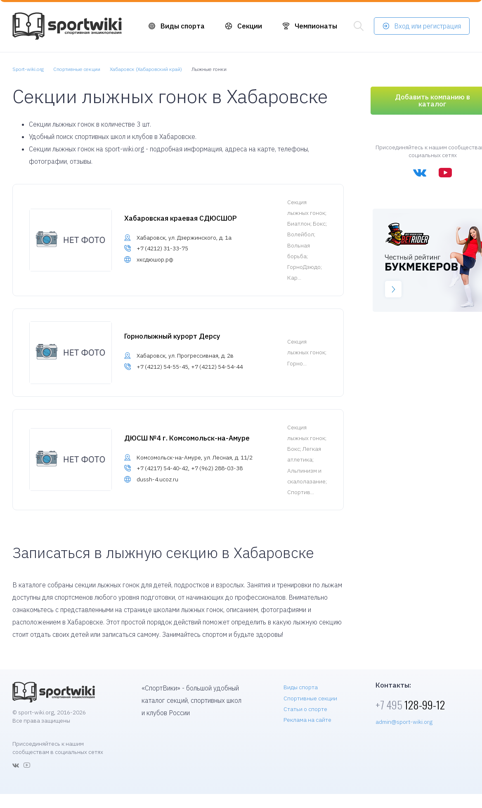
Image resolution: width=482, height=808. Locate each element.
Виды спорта (183, 26)
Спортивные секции (310, 698)
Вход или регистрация (427, 26)
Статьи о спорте (305, 709)
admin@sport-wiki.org (404, 722)
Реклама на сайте (307, 719)
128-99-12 (410, 705)
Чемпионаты (316, 26)
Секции (249, 26)
